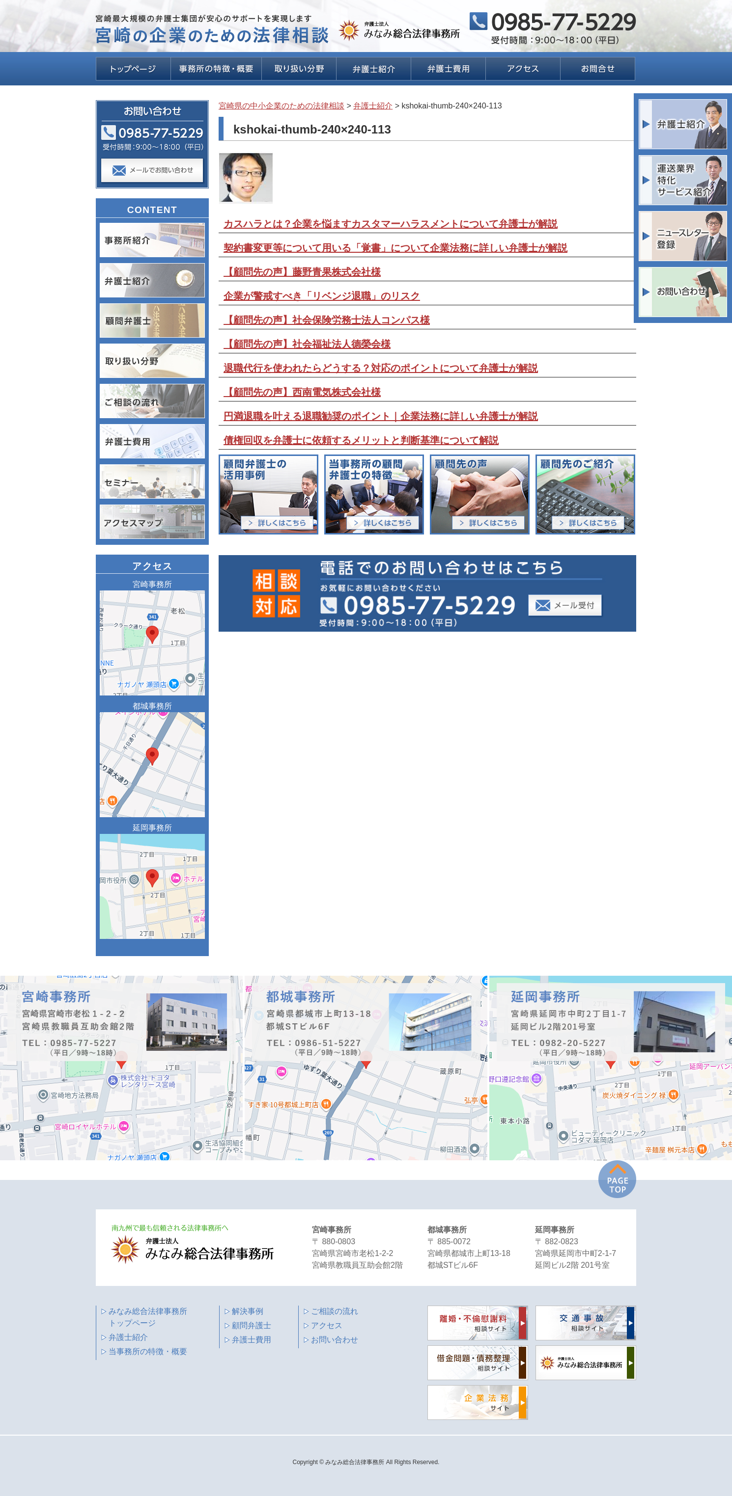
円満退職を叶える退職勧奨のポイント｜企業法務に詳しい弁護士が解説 (381, 416)
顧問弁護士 (251, 1325)
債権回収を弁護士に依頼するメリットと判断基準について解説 (361, 440)
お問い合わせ (334, 1340)
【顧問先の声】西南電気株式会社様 (302, 392)
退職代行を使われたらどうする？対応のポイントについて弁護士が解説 (381, 368)
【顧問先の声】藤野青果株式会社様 (302, 272)
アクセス (326, 1325)
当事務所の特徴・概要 (148, 1351)
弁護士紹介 (128, 1337)
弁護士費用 (251, 1340)
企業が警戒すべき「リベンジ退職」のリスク (322, 296)
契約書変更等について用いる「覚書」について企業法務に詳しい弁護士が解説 (395, 247)
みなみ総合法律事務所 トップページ (148, 1317)
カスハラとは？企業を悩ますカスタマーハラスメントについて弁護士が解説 (391, 223)
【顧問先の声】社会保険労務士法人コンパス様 (327, 320)
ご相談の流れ (334, 1311)
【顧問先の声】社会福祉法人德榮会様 (307, 344)
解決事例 (247, 1311)
